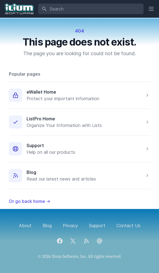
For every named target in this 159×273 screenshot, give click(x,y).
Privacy (70, 225)
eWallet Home (41, 92)
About (25, 225)
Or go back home (29, 201)
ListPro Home (41, 118)
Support (35, 145)
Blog (31, 172)
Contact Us (128, 225)
